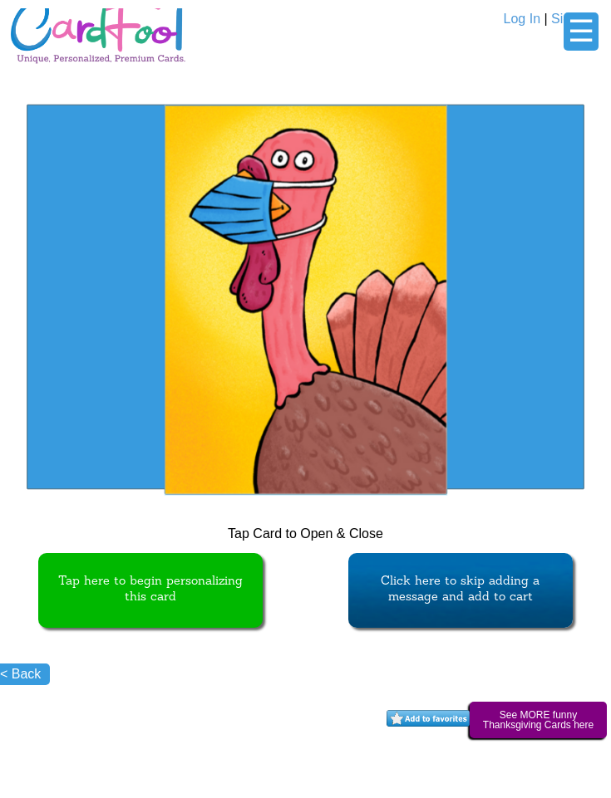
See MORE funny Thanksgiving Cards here (538, 720)
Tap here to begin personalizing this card (150, 589)
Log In (522, 19)
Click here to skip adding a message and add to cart (460, 589)
